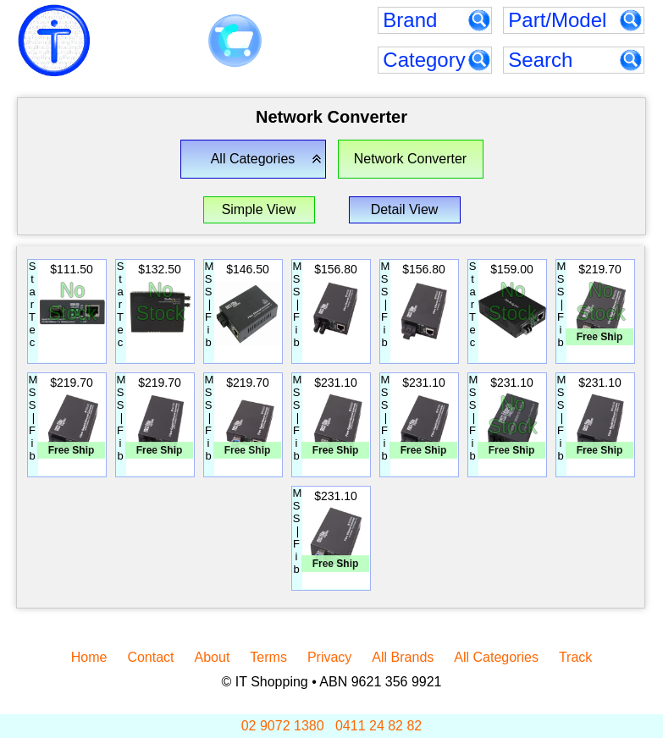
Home (89, 657)
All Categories (496, 657)
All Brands (403, 657)
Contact (150, 657)
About (212, 657)
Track (575, 657)
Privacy (329, 657)
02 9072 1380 (282, 726)
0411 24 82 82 (378, 726)
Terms (268, 657)
